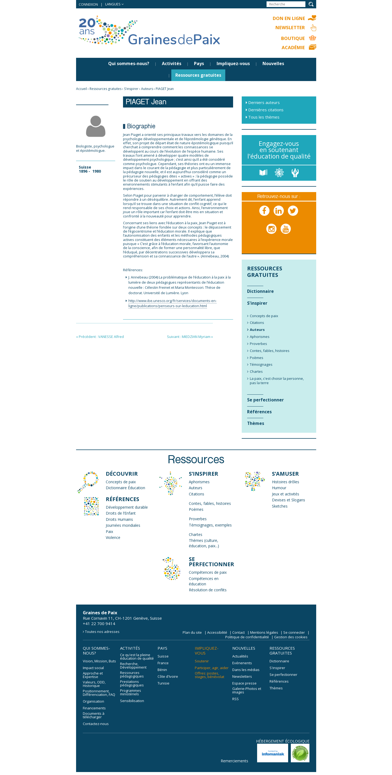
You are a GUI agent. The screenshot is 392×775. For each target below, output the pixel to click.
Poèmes (196, 509)
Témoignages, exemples (210, 525)
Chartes (195, 534)
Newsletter (289, 28)
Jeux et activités (285, 494)
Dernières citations (266, 110)
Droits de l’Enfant (121, 513)
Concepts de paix (121, 482)
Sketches (280, 506)
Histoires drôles (285, 482)
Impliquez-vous (233, 64)
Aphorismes (199, 482)
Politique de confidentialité (247, 637)
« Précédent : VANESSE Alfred (100, 337)
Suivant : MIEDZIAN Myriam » (190, 337)
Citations (196, 494)
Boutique (292, 38)
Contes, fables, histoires (210, 503)
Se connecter (294, 632)
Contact (238, 632)
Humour (279, 488)
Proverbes (198, 519)
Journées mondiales (123, 525)
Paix (109, 531)
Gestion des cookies (291, 637)
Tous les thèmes (263, 117)
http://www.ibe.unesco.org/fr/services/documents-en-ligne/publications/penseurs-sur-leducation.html (172, 304)
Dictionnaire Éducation (125, 488)
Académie (292, 48)
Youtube (286, 234)
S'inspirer (131, 89)
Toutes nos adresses (102, 631)
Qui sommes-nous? (128, 64)
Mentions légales (264, 632)
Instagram (271, 234)
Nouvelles (273, 64)
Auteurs (147, 89)
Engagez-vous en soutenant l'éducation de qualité (279, 150)
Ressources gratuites (198, 76)
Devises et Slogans (288, 500)
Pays (199, 64)
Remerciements (234, 761)
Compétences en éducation (204, 581)
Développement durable (127, 507)
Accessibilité (217, 632)
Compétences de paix (208, 572)
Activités (171, 64)
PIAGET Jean (165, 89)
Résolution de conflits (208, 590)
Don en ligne (288, 18)
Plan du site (192, 632)
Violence (113, 538)
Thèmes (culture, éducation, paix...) (204, 543)
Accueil (81, 89)
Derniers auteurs (264, 103)
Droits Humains (119, 519)
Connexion (88, 4)
